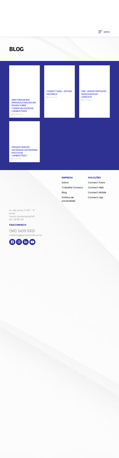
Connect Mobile (97, 192)
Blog (64, 192)
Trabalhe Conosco (72, 187)
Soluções (94, 177)
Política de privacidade (68, 199)
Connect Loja (95, 197)
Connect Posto (96, 182)
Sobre (65, 182)
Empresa (67, 177)
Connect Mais (96, 187)
